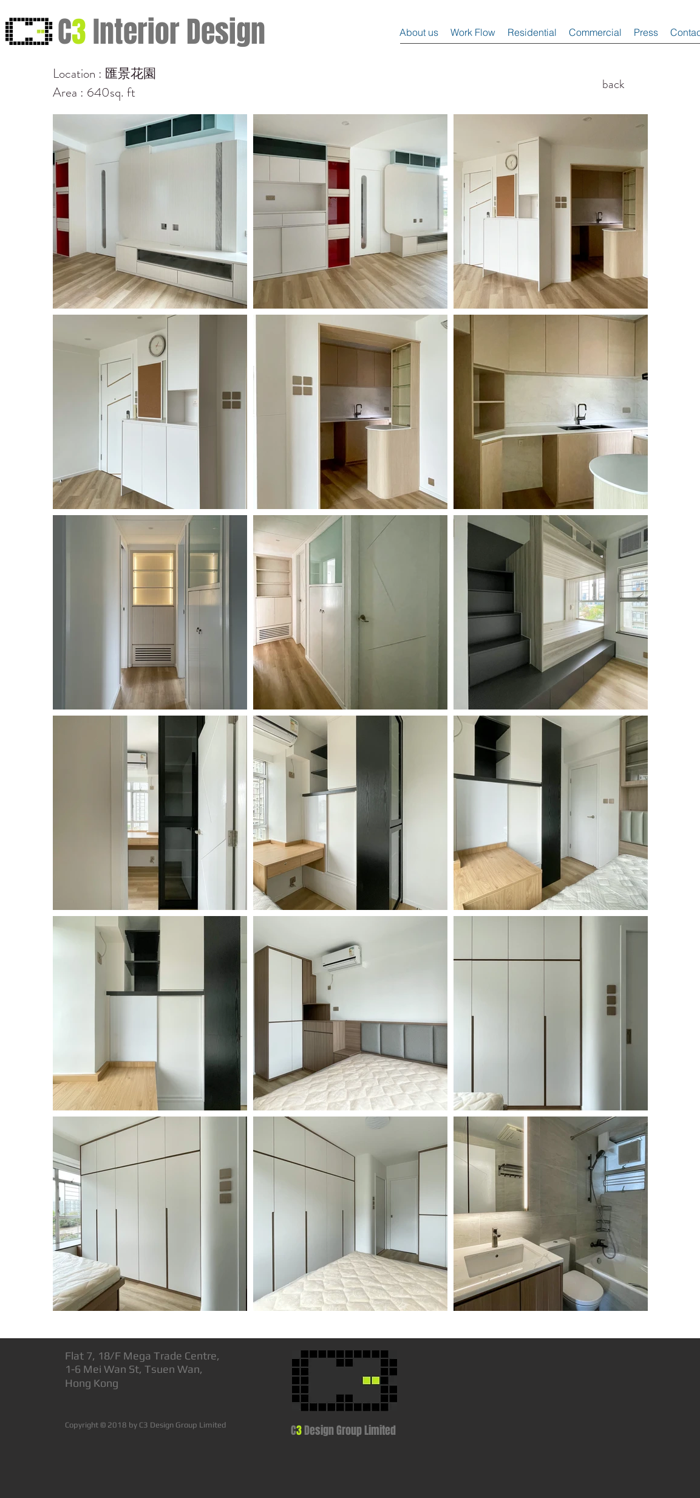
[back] (613, 84)
